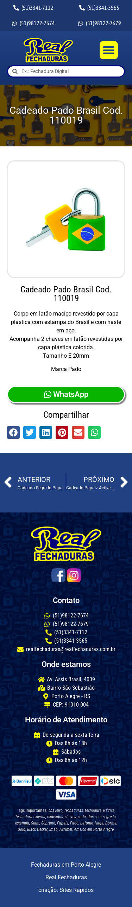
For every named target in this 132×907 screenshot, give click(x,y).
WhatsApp (66, 394)
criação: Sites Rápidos (66, 890)
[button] (109, 50)
